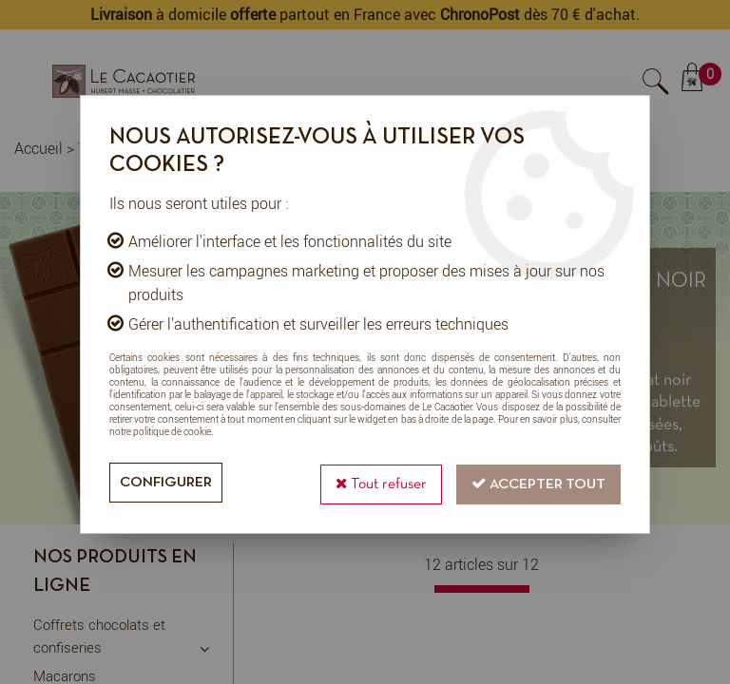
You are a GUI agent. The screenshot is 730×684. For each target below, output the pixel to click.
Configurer (168, 482)
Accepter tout (536, 481)
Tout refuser (376, 481)
